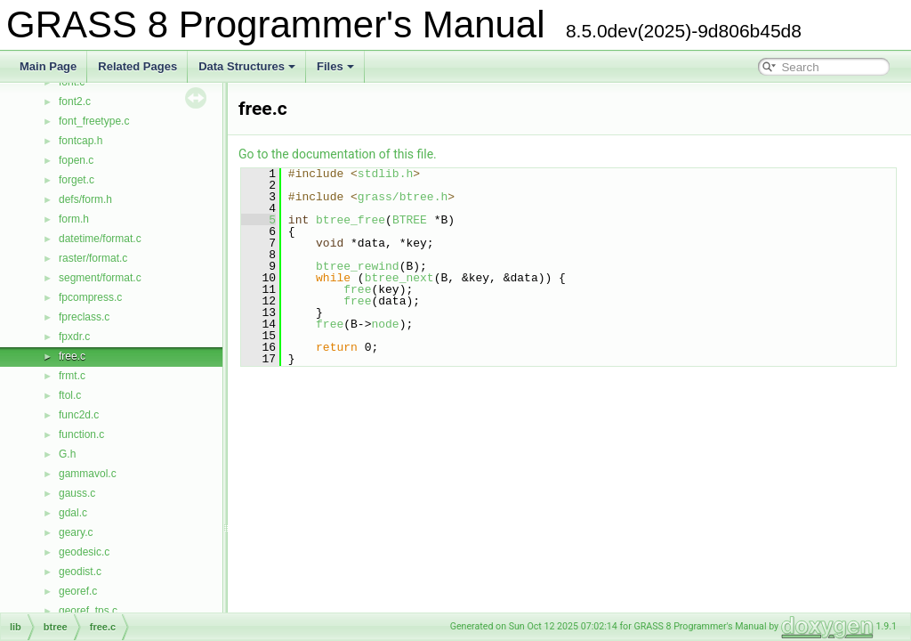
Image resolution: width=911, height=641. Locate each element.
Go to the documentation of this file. (337, 154)
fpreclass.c (84, 317)
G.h (67, 454)
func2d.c (79, 415)
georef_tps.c (88, 610)
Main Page (48, 66)
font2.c (75, 101)
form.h (74, 219)
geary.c (76, 532)
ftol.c (70, 395)
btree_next (399, 278)
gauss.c (77, 493)
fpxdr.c (74, 336)
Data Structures (246, 66)
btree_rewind (357, 266)
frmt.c (72, 375)
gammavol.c (88, 473)
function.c (81, 434)
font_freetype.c (94, 121)
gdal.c (73, 513)
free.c (72, 356)
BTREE (409, 220)
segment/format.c (100, 278)
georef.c (78, 591)
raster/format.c (93, 258)
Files (335, 66)
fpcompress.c (90, 297)
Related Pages (137, 66)
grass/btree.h (402, 197)
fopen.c (76, 160)
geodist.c (80, 571)
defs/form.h (85, 199)
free (357, 289)
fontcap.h (80, 140)
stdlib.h (385, 174)
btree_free (350, 220)
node (385, 324)
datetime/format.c (100, 238)
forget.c (76, 180)
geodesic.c (84, 552)
